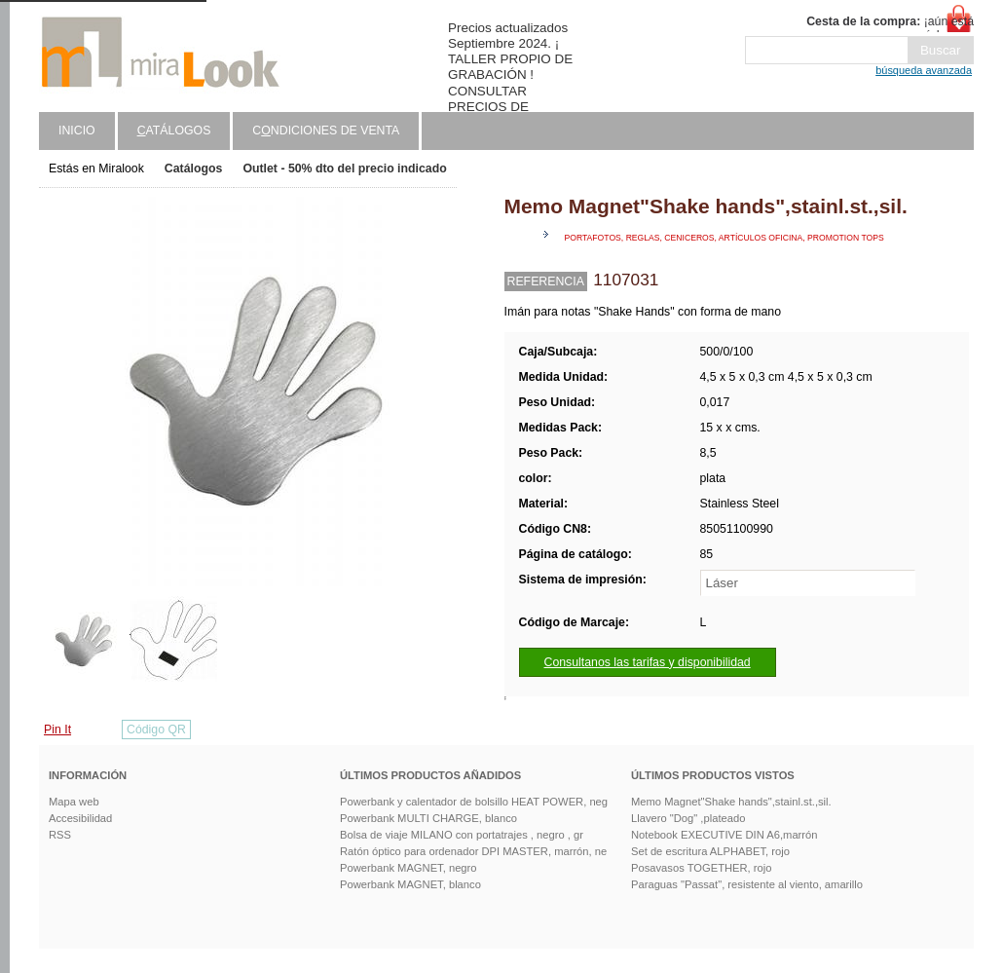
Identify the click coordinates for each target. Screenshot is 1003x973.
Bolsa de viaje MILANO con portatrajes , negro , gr (461, 835)
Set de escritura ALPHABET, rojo (710, 851)
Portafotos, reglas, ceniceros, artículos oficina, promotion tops (724, 238)
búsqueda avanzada (923, 70)
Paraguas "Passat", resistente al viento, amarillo (747, 884)
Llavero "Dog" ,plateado (688, 818)
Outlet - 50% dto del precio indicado (344, 168)
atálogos (174, 130)
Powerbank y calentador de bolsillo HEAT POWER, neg (474, 801)
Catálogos (194, 168)
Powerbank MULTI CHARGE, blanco (428, 818)
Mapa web (74, 801)
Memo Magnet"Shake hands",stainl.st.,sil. (731, 801)
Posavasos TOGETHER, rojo (701, 868)
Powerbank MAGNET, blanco (410, 884)
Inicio (76, 130)
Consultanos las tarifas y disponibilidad (647, 662)
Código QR (156, 729)
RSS (60, 835)
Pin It (57, 729)
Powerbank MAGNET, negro (408, 868)
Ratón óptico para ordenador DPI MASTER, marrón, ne (473, 851)
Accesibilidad (80, 818)
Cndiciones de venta (325, 130)
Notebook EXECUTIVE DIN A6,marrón (724, 835)
